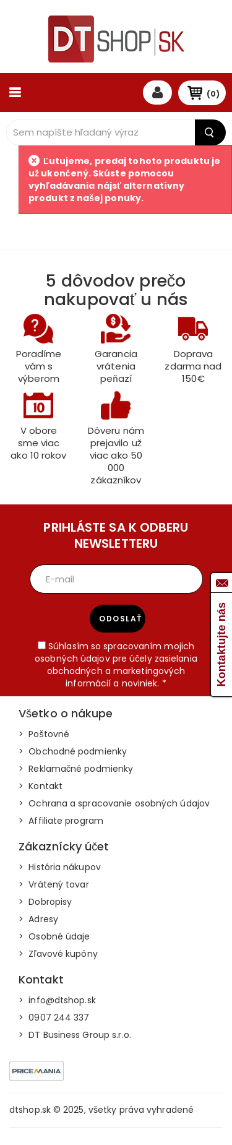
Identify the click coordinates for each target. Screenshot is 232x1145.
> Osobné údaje (54, 936)
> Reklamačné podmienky (76, 769)
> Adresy (38, 919)
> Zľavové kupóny (58, 954)
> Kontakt (40, 786)
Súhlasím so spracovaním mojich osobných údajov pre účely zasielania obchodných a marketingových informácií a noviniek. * (116, 664)
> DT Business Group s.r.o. (75, 1035)
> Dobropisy (45, 902)
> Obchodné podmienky (73, 751)
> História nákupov (60, 867)
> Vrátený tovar (54, 884)
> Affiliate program (61, 820)
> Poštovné (44, 734)
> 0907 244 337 (54, 1017)
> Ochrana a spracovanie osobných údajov (114, 803)
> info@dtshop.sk (57, 1000)
